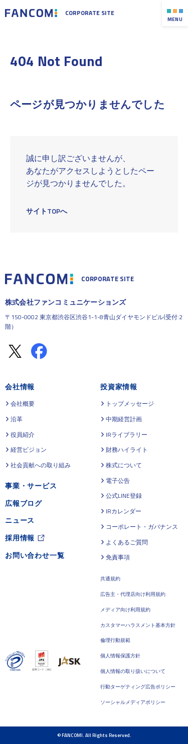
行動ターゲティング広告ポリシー (137, 686)
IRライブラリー (126, 434)
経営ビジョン (29, 449)
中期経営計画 (124, 419)
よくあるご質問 (127, 542)
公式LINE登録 (124, 495)
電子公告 (118, 480)
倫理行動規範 (115, 640)
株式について (124, 465)
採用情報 (20, 537)
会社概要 (23, 403)
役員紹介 (23, 434)
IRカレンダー (123, 511)
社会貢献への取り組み (41, 465)
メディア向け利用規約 (125, 609)
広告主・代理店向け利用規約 (132, 594)
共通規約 (110, 578)
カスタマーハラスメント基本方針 (137, 625)
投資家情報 (118, 386)
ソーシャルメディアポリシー (132, 702)
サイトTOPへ (46, 211)
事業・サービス (31, 485)
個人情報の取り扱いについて (132, 671)
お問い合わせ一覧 (34, 555)
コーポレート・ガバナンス (142, 526)
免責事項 (118, 557)
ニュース (20, 520)
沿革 (17, 419)
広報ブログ (23, 503)
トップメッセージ (130, 403)
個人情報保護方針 (120, 655)
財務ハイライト (127, 449)
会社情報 (20, 386)
